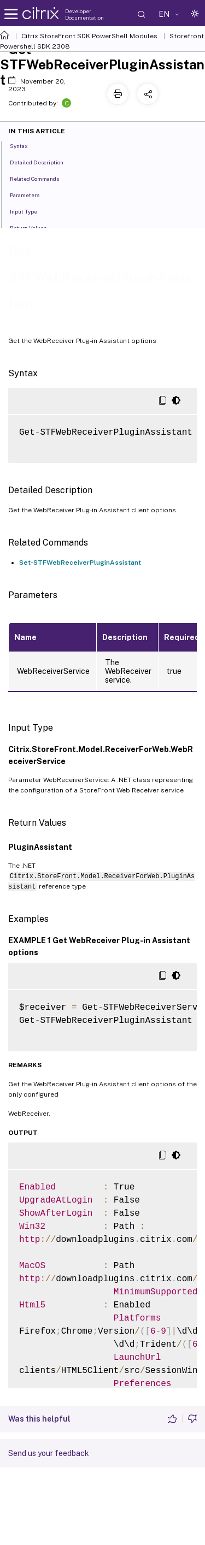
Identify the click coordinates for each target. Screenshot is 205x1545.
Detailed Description (42, 161)
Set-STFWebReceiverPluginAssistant (80, 562)
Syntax (25, 145)
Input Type (29, 211)
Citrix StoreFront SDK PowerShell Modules (89, 36)
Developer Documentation (84, 14)
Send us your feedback (48, 1453)
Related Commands (40, 178)
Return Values (34, 227)
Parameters (30, 194)
